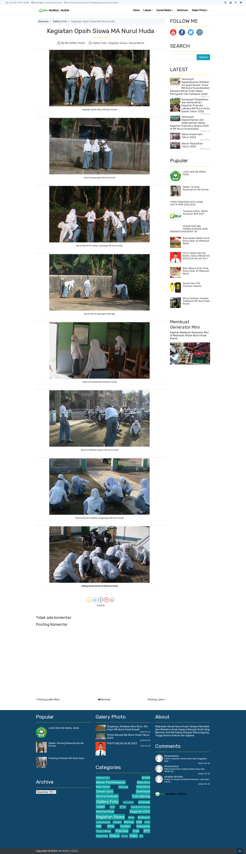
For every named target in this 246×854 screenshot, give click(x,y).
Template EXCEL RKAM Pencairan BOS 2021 (195, 212)
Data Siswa (143, 786)
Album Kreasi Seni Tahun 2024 (192, 136)
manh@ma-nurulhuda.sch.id (47, 2)
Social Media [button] (163, 10)
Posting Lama (156, 699)
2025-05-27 (204, 784)
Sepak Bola (102, 836)
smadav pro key (173, 776)
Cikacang (123, 787)
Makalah (117, 822)
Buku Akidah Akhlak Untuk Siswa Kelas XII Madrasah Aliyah (196, 241)
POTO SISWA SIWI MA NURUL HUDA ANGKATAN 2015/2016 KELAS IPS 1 (196, 256)
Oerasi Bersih (136, 43)
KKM (112, 807)
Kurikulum (144, 817)
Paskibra (125, 826)
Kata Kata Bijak (105, 811)
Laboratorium (103, 822)
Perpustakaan (103, 831)
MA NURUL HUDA (68, 850)
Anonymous (171, 755)
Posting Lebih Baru (48, 699)
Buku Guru (143, 782)
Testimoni (182, 10)
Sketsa (124, 836)
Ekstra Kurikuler (107, 796)
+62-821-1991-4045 (17, 2)
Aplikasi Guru (103, 778)
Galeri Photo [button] (199, 10)
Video (133, 836)
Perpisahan (143, 826)
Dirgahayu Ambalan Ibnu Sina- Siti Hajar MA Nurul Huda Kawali (127, 728)
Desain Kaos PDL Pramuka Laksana (192, 284)
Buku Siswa (103, 786)
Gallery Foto (60, 21)
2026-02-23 (204, 763)
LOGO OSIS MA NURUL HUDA (63, 728)
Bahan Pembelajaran (110, 782)
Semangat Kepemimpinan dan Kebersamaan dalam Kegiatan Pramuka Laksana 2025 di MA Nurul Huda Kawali (189, 122)
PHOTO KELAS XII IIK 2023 (122, 743)
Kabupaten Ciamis (140, 807)
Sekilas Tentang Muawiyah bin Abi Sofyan (196, 188)
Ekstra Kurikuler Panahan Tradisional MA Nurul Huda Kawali (196, 301)
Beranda (43, 21)
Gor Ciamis (128, 802)
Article (146, 777)
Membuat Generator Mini (185, 324)
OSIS (139, 822)
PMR (98, 826)
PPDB (110, 826)
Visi (141, 836)
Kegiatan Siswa (118, 43)
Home (136, 10)
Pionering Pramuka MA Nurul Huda (66, 758)
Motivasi (129, 822)
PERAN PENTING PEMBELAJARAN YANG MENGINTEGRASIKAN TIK (189, 229)
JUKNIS (100, 806)
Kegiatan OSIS (140, 811)
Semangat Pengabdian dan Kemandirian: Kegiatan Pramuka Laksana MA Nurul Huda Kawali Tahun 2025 (195, 105)
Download (143, 791)
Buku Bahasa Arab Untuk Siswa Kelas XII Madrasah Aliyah (196, 271)
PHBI (147, 822)
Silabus (114, 836)
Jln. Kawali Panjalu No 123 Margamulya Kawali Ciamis (91, 2)
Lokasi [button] (147, 10)
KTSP (123, 807)
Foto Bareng (141, 796)
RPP (147, 831)
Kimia (131, 817)
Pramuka (122, 831)
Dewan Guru (104, 791)
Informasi (144, 802)
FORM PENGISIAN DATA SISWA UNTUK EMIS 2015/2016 (186, 203)
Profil (136, 831)
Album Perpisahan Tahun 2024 (192, 145)
